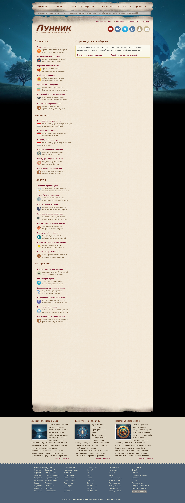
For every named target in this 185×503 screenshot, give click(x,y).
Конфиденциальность (140, 486)
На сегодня (42, 121)
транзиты (64, 13)
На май (40, 130)
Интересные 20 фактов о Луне (51, 298)
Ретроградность (115, 483)
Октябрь (90, 483)
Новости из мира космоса (48, 307)
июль (53, 130)
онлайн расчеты (105, 13)
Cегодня (58, 6)
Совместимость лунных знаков (51, 223)
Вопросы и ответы (139, 475)
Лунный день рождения (47, 85)
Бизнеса (48, 488)
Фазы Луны (108, 6)
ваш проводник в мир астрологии (52, 32)
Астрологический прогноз (48, 56)
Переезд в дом (51, 478)
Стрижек (37, 470)
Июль (89, 475)
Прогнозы (42, 6)
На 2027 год (92, 486)
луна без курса (119, 13)
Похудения (38, 481)
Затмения (113, 475)
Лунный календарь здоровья (50, 149)
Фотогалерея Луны (45, 279)
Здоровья (38, 478)
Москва (146, 21)
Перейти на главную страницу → (91, 55)
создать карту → (146, 458)
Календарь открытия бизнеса (50, 159)
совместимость (41, 13)
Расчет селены (70, 478)
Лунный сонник (44, 269)
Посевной (38, 488)
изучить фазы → (103, 458)
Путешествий (50, 491)
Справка (135, 478)
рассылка (120, 21)
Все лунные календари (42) (49, 168)
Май (73, 6)
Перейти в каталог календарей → (125, 55)
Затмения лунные (45, 214)
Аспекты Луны (115, 481)
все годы (55, 140)
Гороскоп (89, 6)
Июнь (89, 473)
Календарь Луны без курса (49, 233)
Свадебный (49, 486)
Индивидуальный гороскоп (49, 47)
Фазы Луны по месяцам (48, 195)
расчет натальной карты (88, 13)
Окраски (37, 473)
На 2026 (40, 140)
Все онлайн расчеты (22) (48, 252)
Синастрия (68, 491)
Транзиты (68, 473)
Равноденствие (115, 491)
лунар (57, 13)
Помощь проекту (139, 492)
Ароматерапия (51, 481)
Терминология (137, 483)
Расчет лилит (69, 475)
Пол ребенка (50, 473)
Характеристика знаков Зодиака (51, 288)
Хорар (66, 488)
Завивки (37, 475)
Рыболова (38, 491)
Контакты (135, 473)
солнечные (59, 214)
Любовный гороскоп (46, 75)
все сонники (57, 269)
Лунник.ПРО (141, 6)
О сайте (135, 470)
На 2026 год (92, 488)
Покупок (48, 483)
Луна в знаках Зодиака (47, 204)
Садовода (38, 486)
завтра (51, 121)
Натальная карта (71, 470)
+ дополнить (133, 21)
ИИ (124, 6)
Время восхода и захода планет (51, 242)
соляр (51, 13)
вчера (58, 121)
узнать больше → (62, 458)
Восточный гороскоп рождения (51, 94)
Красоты (37, 483)
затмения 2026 (132, 13)
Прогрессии (68, 483)
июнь (47, 130)
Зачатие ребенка (52, 475)
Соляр (66, 481)
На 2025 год (92, 491)
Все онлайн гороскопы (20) (49, 104)
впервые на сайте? (104, 21)
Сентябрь (90, 481)
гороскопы (73, 13)
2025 (47, 140)
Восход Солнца (115, 486)
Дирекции (68, 486)
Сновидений (50, 470)
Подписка (135, 481)
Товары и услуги (139, 488)
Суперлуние (113, 488)
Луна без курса (115, 478)
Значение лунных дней (47, 186)
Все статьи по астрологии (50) (51, 316)
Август (89, 478)
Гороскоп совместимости (48, 66)
